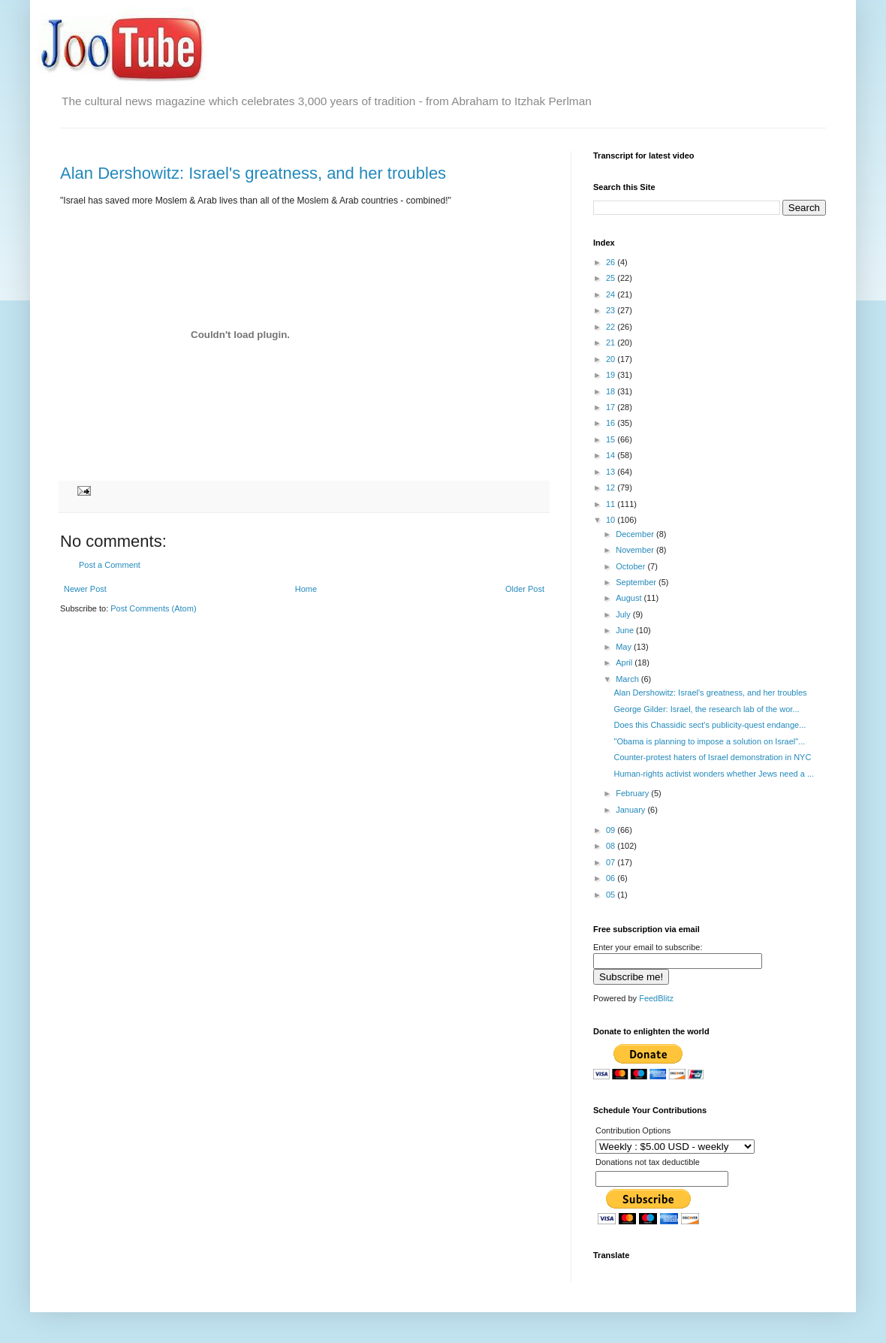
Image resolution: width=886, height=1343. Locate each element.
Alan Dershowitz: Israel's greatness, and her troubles (253, 173)
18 (611, 391)
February (633, 793)
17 (611, 407)
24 (611, 294)
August (629, 597)
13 (611, 471)
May (625, 646)
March (628, 679)
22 (611, 326)
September (637, 582)
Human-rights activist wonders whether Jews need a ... (713, 773)
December (636, 534)
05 (611, 894)
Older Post (524, 588)
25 (611, 277)
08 (611, 845)
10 (611, 519)
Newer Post (85, 588)
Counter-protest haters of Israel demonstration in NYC (712, 757)
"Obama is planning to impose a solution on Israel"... (709, 741)
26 (611, 262)
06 (611, 878)
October (631, 566)
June (626, 630)
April (625, 662)
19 (611, 374)
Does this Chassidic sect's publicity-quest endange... (709, 724)
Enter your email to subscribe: (648, 947)
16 (611, 422)
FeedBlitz (656, 998)
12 (611, 487)
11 (611, 504)
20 (611, 359)
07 (611, 862)
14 (611, 455)
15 (611, 439)
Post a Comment (109, 564)
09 (611, 829)
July (624, 614)
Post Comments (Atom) (153, 608)
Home (306, 588)
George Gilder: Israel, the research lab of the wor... (706, 709)
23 (611, 310)
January (631, 809)
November (636, 549)
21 (611, 342)
